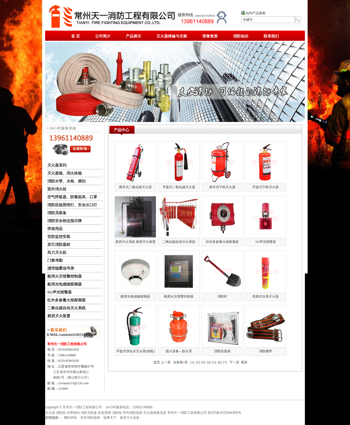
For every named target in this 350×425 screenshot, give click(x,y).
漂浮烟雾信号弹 (60, 268)
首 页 (75, 36)
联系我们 (271, 36)
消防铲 (222, 296)
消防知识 (240, 36)
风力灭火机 (56, 253)
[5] (214, 362)
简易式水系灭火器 (265, 296)
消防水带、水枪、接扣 (66, 181)
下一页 (234, 362)
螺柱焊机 (70, 418)
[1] (192, 362)
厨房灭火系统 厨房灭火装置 (135, 242)
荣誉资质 (210, 36)
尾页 (244, 362)
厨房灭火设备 (129, 418)
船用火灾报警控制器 (64, 276)
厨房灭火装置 (58, 316)
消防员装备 (56, 213)
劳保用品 (55, 229)
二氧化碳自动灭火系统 (66, 308)
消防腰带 (265, 351)
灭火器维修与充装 (171, 36)
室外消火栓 (56, 189)
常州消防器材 (90, 418)
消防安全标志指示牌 (64, 221)
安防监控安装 (58, 237)
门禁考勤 (55, 260)
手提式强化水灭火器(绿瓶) (135, 351)
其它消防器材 (58, 245)
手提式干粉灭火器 (265, 187)
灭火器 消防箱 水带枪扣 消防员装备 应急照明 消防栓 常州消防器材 (93, 413)
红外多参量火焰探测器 (66, 300)
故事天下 (109, 418)
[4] (209, 362)
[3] (203, 362)
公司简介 (102, 36)
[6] (219, 362)
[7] (225, 362)
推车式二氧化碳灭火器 (135, 187)
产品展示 (133, 36)
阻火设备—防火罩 (179, 351)
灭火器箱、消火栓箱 (64, 173)
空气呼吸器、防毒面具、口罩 (72, 197)
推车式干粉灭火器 (222, 187)
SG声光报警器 (59, 292)
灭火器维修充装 (154, 413)
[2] (198, 362)
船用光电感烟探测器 (64, 284)
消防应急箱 (222, 351)
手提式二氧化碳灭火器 (178, 187)
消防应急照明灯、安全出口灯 (72, 205)
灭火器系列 (56, 165)
